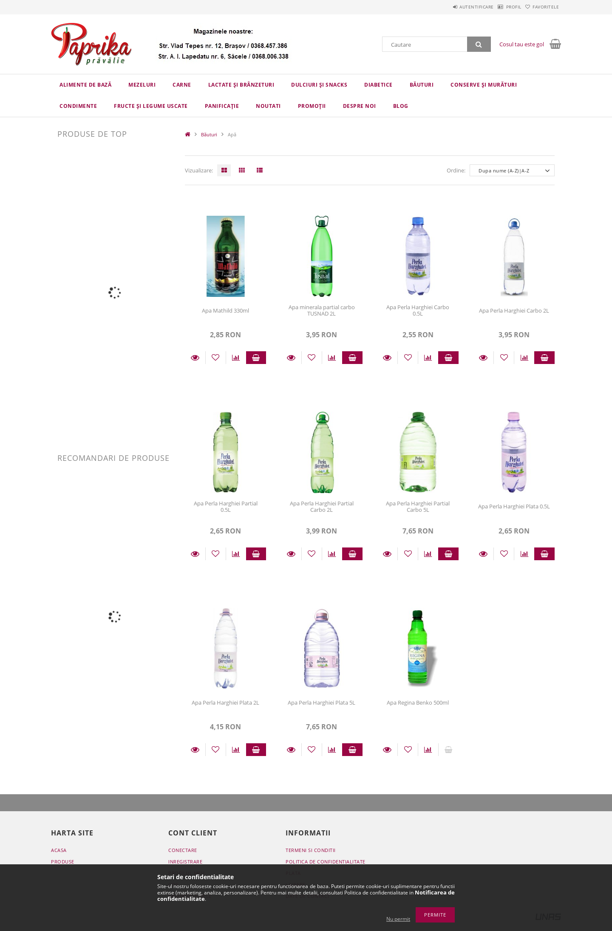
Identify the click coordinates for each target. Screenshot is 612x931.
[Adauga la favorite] (216, 357)
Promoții (312, 106)
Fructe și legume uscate (151, 106)
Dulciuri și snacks (319, 84)
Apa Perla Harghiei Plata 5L (321, 702)
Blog (400, 106)
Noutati (268, 106)
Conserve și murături (483, 84)
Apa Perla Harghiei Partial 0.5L (226, 506)
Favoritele (541, 7)
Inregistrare (185, 861)
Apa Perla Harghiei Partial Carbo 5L (418, 506)
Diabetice (378, 84)
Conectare (182, 850)
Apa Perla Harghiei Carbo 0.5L (417, 310)
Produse (62, 861)
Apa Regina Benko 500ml (418, 702)
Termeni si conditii (311, 850)
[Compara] (236, 357)
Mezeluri (142, 84)
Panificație (222, 106)
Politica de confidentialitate (326, 861)
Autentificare (455, 7)
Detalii (195, 357)
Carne (182, 84)
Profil (500, 7)
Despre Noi (359, 106)
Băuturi (422, 84)
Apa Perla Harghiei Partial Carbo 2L (322, 506)
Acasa (59, 850)
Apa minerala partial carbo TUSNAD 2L (322, 310)
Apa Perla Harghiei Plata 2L (225, 702)
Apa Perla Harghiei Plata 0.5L (514, 506)
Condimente (78, 106)
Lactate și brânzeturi (241, 84)
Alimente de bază (85, 84)
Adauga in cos (256, 357)
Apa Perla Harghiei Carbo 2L (514, 310)
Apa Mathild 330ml (225, 310)
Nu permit (398, 919)
